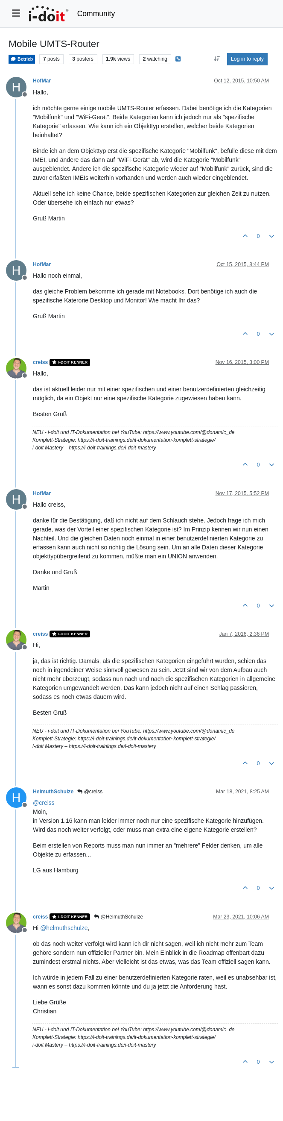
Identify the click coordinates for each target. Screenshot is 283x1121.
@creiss (89, 792)
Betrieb (22, 59)
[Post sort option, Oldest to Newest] (217, 59)
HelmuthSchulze (53, 792)
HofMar (42, 81)
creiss (40, 362)
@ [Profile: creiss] (44, 802)
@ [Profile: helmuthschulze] (64, 927)
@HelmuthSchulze (118, 917)
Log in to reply (247, 59)
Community (96, 13)
